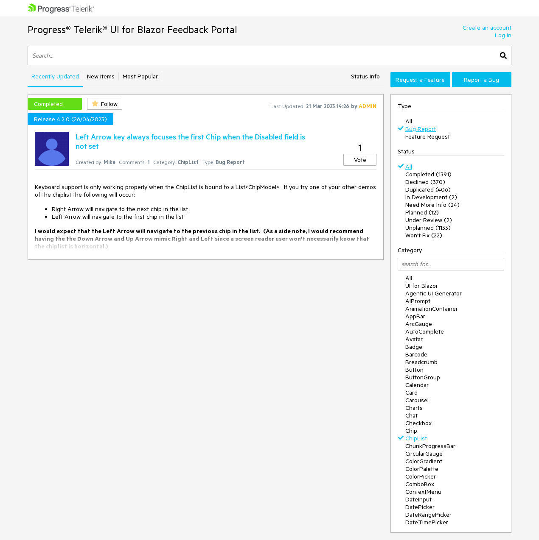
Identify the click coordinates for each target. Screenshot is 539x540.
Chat (411, 415)
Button (414, 369)
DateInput (418, 499)
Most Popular (140, 76)
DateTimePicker (426, 522)
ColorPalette (421, 469)
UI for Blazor (421, 285)
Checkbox (418, 423)
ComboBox (419, 484)
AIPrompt (417, 301)
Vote (360, 160)
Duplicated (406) (428, 189)
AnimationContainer (431, 308)
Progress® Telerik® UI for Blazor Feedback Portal (132, 29)
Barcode (416, 354)
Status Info (365, 76)
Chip (411, 430)
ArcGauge (418, 324)
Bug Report (420, 129)
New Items (101, 76)
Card (411, 392)
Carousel (417, 400)
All (408, 121)
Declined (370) (425, 182)
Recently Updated (55, 76)
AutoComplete (424, 331)
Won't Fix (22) (423, 235)
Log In (503, 35)
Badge (413, 347)
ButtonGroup (422, 377)
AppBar (415, 316)
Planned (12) (422, 212)
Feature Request (427, 136)
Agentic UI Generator (433, 293)
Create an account (487, 27)
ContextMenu (423, 491)
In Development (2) (431, 197)
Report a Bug (481, 80)
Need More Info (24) (432, 205)
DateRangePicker (428, 514)
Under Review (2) (428, 220)
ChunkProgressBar (430, 446)
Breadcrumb (421, 362)
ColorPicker (420, 476)
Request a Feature (420, 80)
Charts (414, 408)
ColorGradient (423, 461)
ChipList (416, 438)
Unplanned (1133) (428, 227)
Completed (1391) (428, 174)
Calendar (417, 385)
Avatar (414, 339)
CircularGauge (424, 453)
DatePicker (420, 507)
